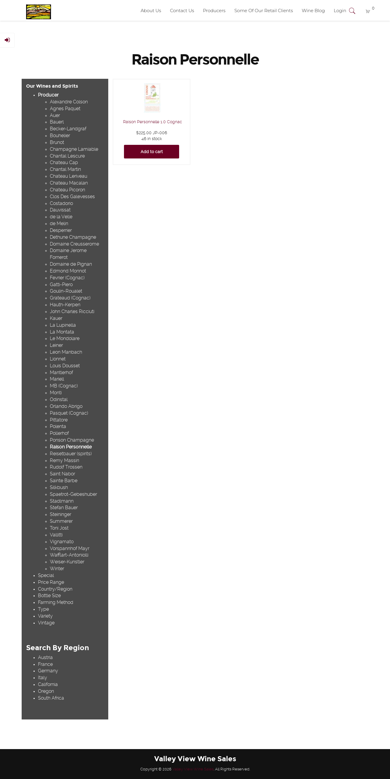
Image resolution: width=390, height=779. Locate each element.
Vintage (46, 623)
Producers (214, 10)
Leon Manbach (66, 352)
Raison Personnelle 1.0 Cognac (152, 121)
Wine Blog (313, 10)
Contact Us (182, 10)
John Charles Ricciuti (72, 311)
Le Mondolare (64, 338)
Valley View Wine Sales (193, 769)
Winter (57, 568)
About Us (151, 10)
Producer (48, 95)
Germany (48, 671)
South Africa (51, 698)
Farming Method (55, 602)
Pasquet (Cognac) (69, 413)
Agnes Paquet (65, 108)
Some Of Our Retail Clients (263, 10)
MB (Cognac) (64, 386)
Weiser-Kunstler (67, 562)
